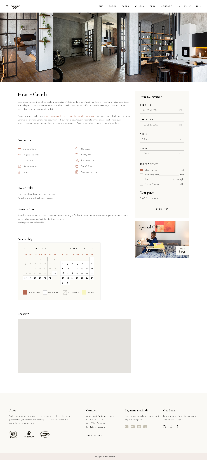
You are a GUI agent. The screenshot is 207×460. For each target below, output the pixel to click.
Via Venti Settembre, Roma (101, 416)
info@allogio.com (97, 427)
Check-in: (146, 105)
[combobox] (162, 139)
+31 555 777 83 (96, 420)
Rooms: (144, 134)
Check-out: (147, 119)
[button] (201, 47)
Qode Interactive (109, 457)
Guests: (145, 148)
